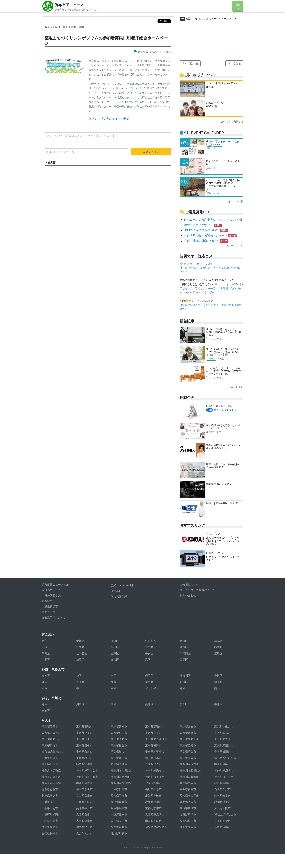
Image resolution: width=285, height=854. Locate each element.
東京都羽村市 (119, 739)
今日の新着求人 (51, 595)
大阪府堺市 (83, 814)
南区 (217, 688)
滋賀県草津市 (188, 814)
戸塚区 (46, 688)
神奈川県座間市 (223, 770)
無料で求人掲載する (231, 121)
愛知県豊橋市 (153, 795)
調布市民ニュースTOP (55, 584)
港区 (148, 659)
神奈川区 (185, 675)
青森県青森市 (50, 789)
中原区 (218, 704)
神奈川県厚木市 (189, 764)
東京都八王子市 (85, 739)
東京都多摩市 (188, 732)
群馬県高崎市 (119, 764)
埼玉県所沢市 (50, 764)
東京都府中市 (84, 745)
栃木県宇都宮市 (85, 764)
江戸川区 (150, 640)
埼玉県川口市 (119, 757)
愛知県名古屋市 (189, 795)
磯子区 (149, 675)
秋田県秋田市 (222, 783)
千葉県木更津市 (154, 751)
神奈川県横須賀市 (122, 783)
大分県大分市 (84, 833)
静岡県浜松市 (222, 801)
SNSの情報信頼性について (206, 230)
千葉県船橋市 (50, 757)
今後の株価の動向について (206, 240)
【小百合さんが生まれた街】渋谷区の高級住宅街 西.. (210, 267)
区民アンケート (51, 611)
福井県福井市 (188, 789)
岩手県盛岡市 (188, 783)
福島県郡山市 (84, 789)
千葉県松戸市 (84, 757)
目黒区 (184, 659)
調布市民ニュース (69, 5)
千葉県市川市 (84, 751)
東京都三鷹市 (188, 745)
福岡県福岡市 (119, 827)
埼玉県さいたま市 (225, 757)
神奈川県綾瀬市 (223, 764)
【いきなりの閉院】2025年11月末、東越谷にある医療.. (211, 304)
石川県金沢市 (222, 789)
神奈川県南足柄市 (52, 783)
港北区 (80, 682)
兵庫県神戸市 (84, 808)
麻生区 (46, 704)
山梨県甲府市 (50, 808)
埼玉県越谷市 (188, 757)
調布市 (48, 26)
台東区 (115, 653)
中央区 (149, 653)
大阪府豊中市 (119, 814)
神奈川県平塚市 (154, 776)
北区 (44, 647)
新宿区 (184, 647)
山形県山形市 (153, 789)
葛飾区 (218, 640)
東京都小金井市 (223, 726)
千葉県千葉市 (188, 751)
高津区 (149, 704)
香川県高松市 (222, 820)
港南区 (46, 682)
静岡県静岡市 (153, 801)
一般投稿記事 (50, 606)
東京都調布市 (222, 732)
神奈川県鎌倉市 (154, 770)
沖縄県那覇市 (119, 833)
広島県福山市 (84, 820)
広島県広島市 (50, 820)
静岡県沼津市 (188, 801)
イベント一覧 (235, 201)
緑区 (182, 688)
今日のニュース (51, 590)
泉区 (113, 675)
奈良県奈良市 (188, 808)
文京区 (115, 659)
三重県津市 (48, 801)
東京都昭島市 (50, 726)
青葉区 (46, 675)
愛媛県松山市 (188, 820)
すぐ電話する (190, 63)
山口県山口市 (153, 820)
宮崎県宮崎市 (222, 827)
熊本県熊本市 (188, 827)
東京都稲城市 (84, 726)
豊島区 (218, 653)
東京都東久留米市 (156, 739)
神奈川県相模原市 (191, 770)
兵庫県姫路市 (119, 808)
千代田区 (185, 653)
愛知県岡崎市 (119, 795)
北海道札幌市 (153, 783)
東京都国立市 (188, 726)
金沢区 (218, 675)
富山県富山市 (84, 795)
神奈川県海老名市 (87, 770)
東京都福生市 (119, 745)
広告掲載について (191, 584)
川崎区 (80, 704)
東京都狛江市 (119, 732)
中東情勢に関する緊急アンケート (210, 235)
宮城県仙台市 (119, 789)
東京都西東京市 (51, 739)
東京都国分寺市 (51, 732)
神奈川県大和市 (85, 783)
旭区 (79, 675)
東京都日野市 (50, 745)
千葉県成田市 (222, 751)
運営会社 (116, 591)
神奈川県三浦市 (223, 776)
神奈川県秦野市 (120, 776)
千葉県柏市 (117, 751)
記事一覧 (60, 26)
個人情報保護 (119, 596)
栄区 (113, 682)
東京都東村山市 (189, 739)
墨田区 (46, 653)
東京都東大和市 (223, 739)
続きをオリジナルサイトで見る (109, 118)
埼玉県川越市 (153, 757)
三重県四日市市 (85, 801)
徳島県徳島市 (50, 827)
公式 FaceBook (122, 585)
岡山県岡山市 (119, 820)
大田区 (184, 640)
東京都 (72, 26)
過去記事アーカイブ (54, 617)
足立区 (46, 640)
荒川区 (80, 640)
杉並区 (218, 647)
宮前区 (46, 710)
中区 (79, 688)
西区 (113, 688)
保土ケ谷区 (152, 688)
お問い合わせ (188, 595)
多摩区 (184, 704)
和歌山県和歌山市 (225, 814)
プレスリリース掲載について (197, 590)
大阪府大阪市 (222, 808)
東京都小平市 (84, 732)
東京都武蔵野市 (223, 745)
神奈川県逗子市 (51, 776)
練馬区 (80, 659)
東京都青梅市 (119, 726)
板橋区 (115, 640)
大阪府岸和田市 (51, 814)
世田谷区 (81, 653)
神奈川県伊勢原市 (52, 770)
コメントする (151, 151)
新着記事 (47, 600)
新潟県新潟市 (50, 795)
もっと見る (237, 387)
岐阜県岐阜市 (222, 795)
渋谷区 (149, 647)
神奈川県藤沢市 (189, 776)
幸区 (113, 704)
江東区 (80, 647)
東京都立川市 (153, 732)
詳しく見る (234, 63)
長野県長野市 (119, 801)
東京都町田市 (153, 745)
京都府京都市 (153, 808)
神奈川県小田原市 (122, 770)
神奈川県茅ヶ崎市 (87, 776)
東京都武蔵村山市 (52, 751)
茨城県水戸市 (153, 764)
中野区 (46, 659)
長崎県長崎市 (50, 833)
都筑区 (184, 682)
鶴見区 (218, 682)
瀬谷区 (149, 682)
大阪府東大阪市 (154, 814)
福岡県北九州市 (85, 827)
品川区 (115, 647)
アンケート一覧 (234, 245)
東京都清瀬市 (153, 726)
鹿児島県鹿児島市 (156, 827)
